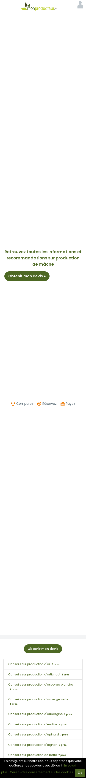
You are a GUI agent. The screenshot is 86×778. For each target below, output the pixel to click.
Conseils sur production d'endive (38, 724)
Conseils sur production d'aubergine (40, 714)
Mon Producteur (43, 6)
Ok (80, 772)
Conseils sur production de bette (37, 755)
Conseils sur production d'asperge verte (38, 701)
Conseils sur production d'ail (34, 664)
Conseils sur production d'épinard (38, 734)
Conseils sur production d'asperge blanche (40, 686)
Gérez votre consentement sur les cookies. (42, 772)
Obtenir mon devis (27, 276)
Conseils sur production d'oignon (38, 745)
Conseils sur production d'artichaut (39, 674)
